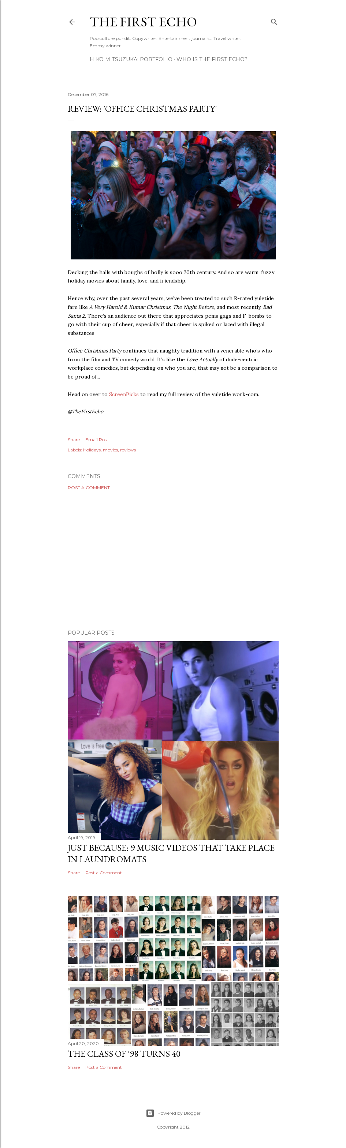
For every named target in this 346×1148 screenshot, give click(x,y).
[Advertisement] (173, 560)
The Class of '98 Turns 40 (124, 1053)
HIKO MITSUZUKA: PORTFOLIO (131, 59)
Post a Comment (89, 487)
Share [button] (74, 439)
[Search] (274, 20)
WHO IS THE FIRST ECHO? (212, 59)
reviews (128, 450)
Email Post (96, 439)
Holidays (92, 450)
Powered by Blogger (173, 1113)
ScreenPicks (124, 394)
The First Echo (143, 21)
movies (110, 450)
